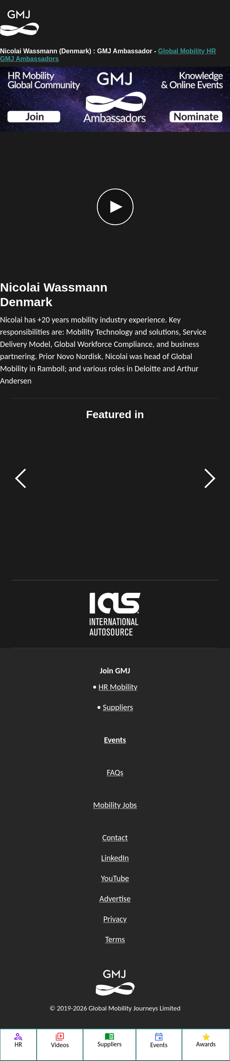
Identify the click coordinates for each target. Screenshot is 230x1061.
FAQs (115, 772)
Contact (115, 837)
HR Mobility (118, 687)
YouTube (115, 878)
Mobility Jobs (115, 805)
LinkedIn (115, 858)
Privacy (115, 919)
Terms (115, 939)
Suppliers (118, 707)
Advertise (115, 898)
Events (115, 740)
